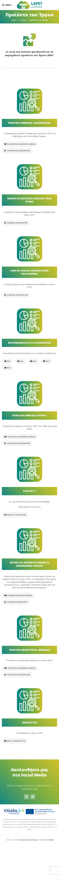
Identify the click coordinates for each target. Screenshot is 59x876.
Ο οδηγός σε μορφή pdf (16, 295)
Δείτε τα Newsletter (14, 741)
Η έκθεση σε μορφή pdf (15, 223)
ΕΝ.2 (20, 361)
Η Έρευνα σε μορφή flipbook (18, 595)
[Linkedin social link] (32, 796)
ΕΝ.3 (33, 361)
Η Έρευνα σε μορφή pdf (15, 602)
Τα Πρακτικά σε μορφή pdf (17, 150)
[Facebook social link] (26, 796)
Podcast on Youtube (15, 515)
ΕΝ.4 (46, 361)
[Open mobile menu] (7, 5)
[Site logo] (29, 5)
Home (14, 20)
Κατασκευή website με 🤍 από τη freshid (29, 840)
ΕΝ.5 (7, 368)
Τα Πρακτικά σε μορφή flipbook (19, 144)
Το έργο (23, 20)
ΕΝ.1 (7, 361)
